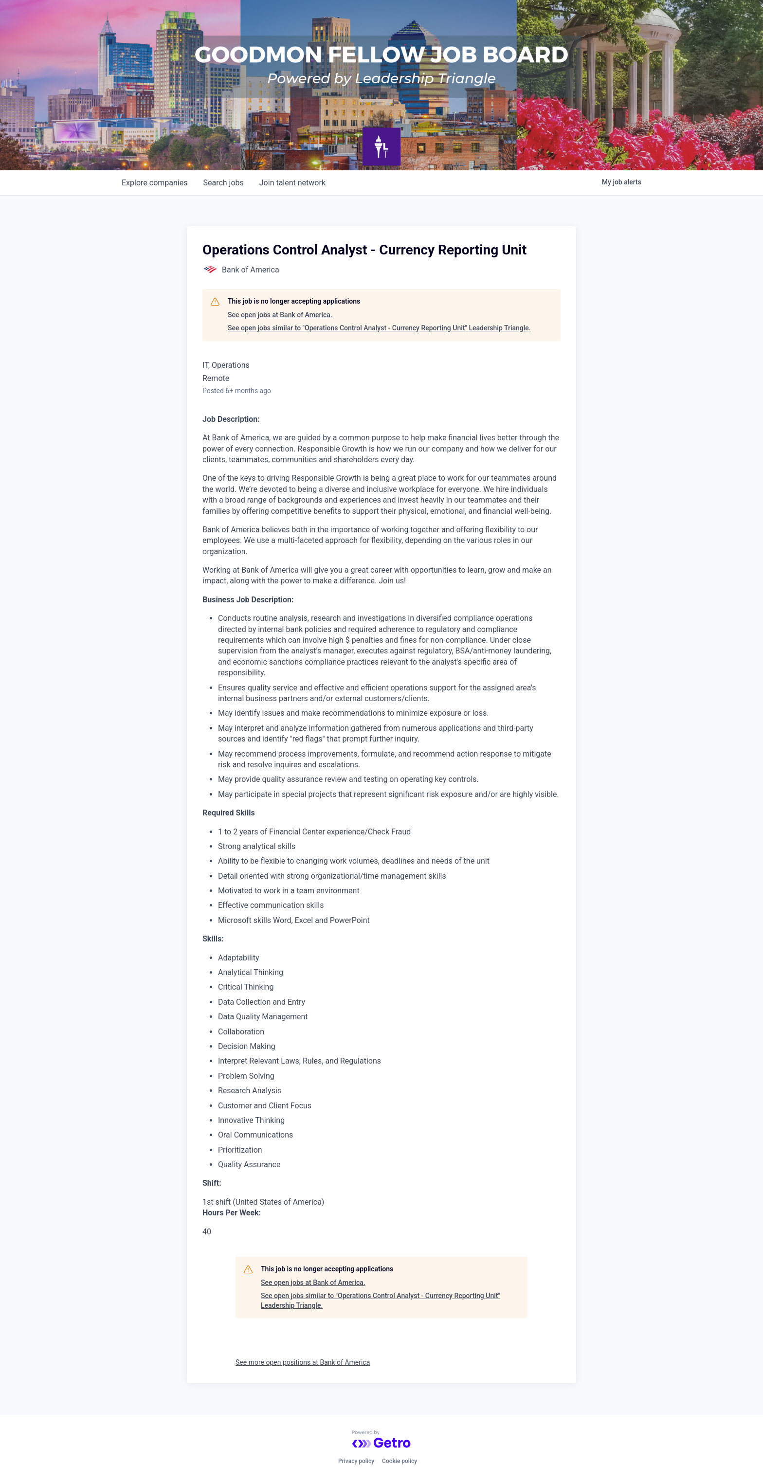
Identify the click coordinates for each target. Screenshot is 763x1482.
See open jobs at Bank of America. (280, 315)
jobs (223, 182)
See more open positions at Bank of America (303, 1362)
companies (154, 182)
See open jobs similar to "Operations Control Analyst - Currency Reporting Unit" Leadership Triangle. (379, 328)
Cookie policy (399, 1461)
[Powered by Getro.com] (381, 1439)
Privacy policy (356, 1461)
